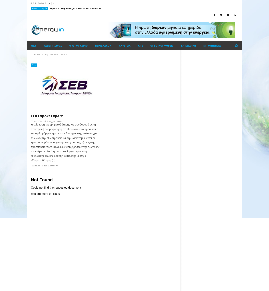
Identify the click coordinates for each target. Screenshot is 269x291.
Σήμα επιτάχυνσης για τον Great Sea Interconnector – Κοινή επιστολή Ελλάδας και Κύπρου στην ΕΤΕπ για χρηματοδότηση (77, 8)
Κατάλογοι (188, 45)
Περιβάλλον (103, 45)
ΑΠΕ (140, 45)
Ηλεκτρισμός (39, 8)
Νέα (33, 45)
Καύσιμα (125, 45)
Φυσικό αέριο (78, 45)
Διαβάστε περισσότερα (45, 166)
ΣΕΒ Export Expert (47, 116)
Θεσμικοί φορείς (162, 45)
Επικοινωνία (212, 45)
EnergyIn (51, 121)
